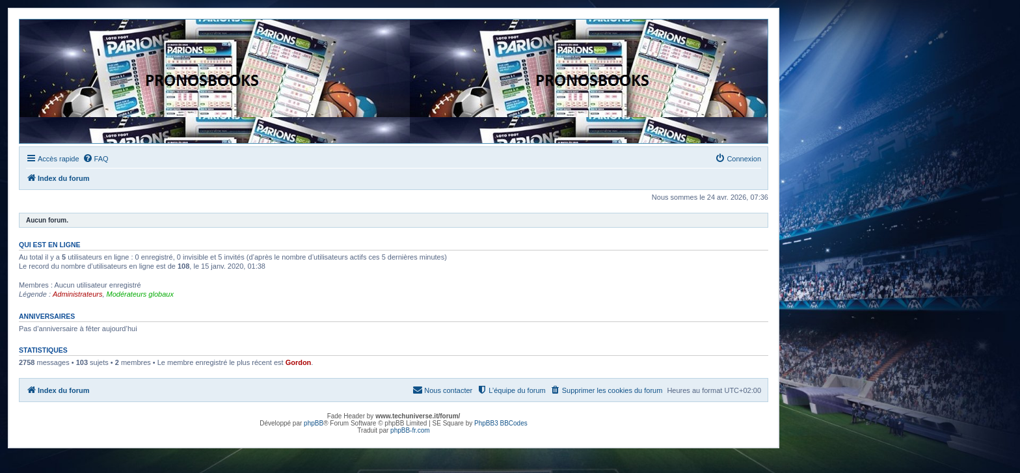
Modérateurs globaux (140, 294)
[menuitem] (96, 159)
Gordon (299, 362)
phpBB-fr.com (410, 430)
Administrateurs (77, 294)
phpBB (313, 423)
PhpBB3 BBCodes (501, 423)
